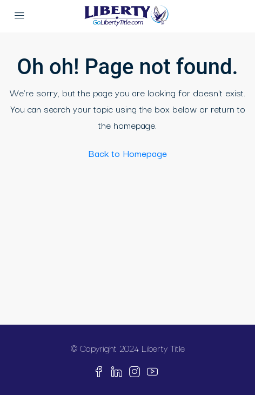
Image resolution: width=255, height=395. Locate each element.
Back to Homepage (128, 153)
